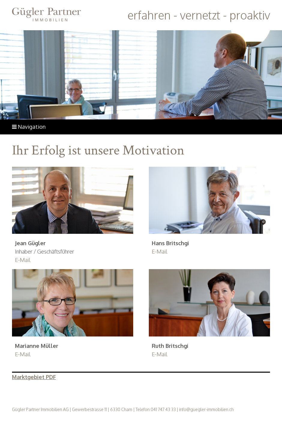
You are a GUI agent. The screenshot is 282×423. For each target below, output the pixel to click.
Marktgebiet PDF (34, 377)
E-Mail (23, 260)
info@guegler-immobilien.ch (206, 409)
